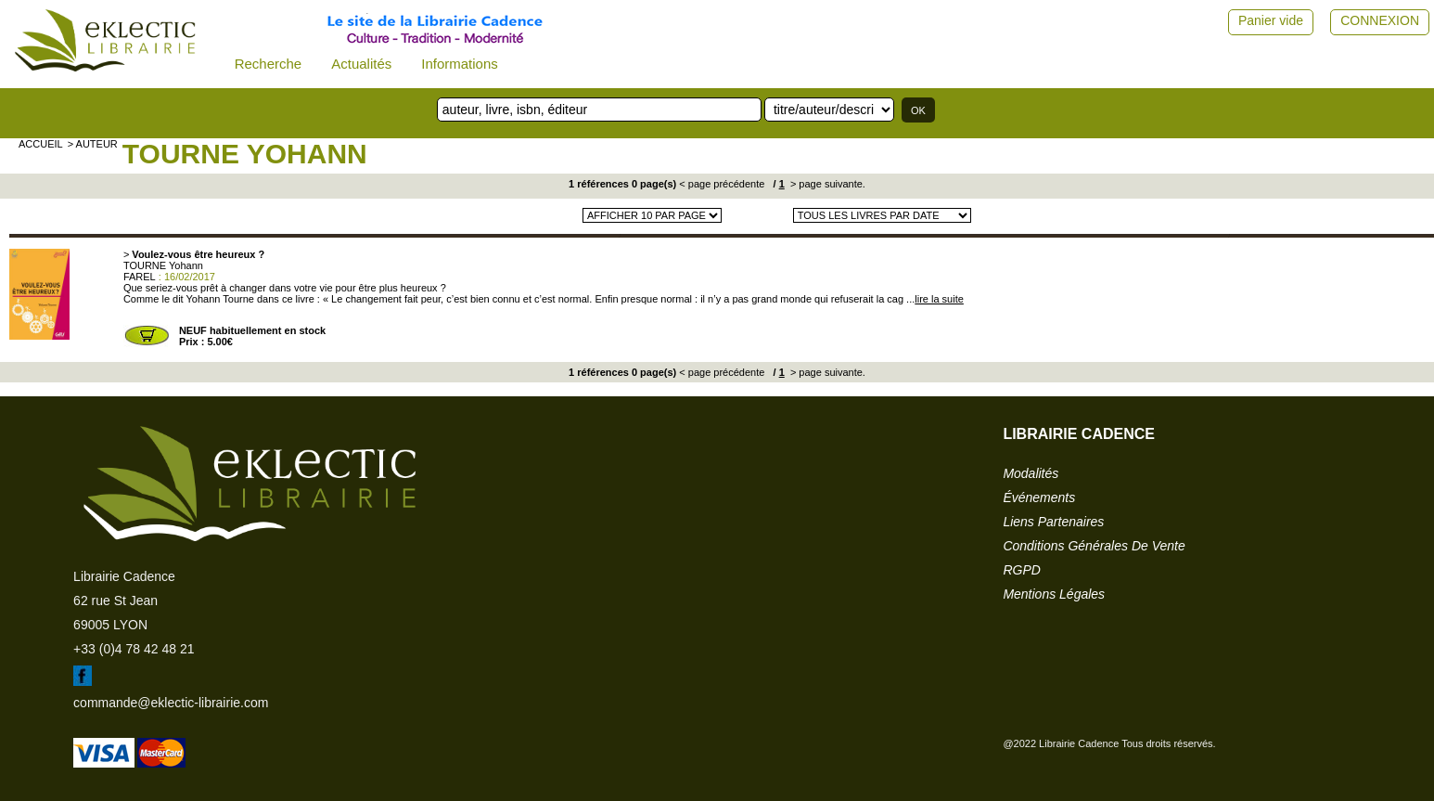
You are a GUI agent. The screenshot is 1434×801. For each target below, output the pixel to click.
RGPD (1021, 569)
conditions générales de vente (1093, 545)
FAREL (139, 276)
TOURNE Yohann (244, 153)
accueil (41, 143)
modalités (1030, 473)
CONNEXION (1379, 20)
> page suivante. (826, 183)
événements (1039, 497)
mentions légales (1054, 594)
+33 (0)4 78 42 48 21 (133, 648)
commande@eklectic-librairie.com (170, 702)
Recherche (268, 63)
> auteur (93, 143)
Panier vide (1270, 20)
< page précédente (721, 183)
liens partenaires (1053, 521)
